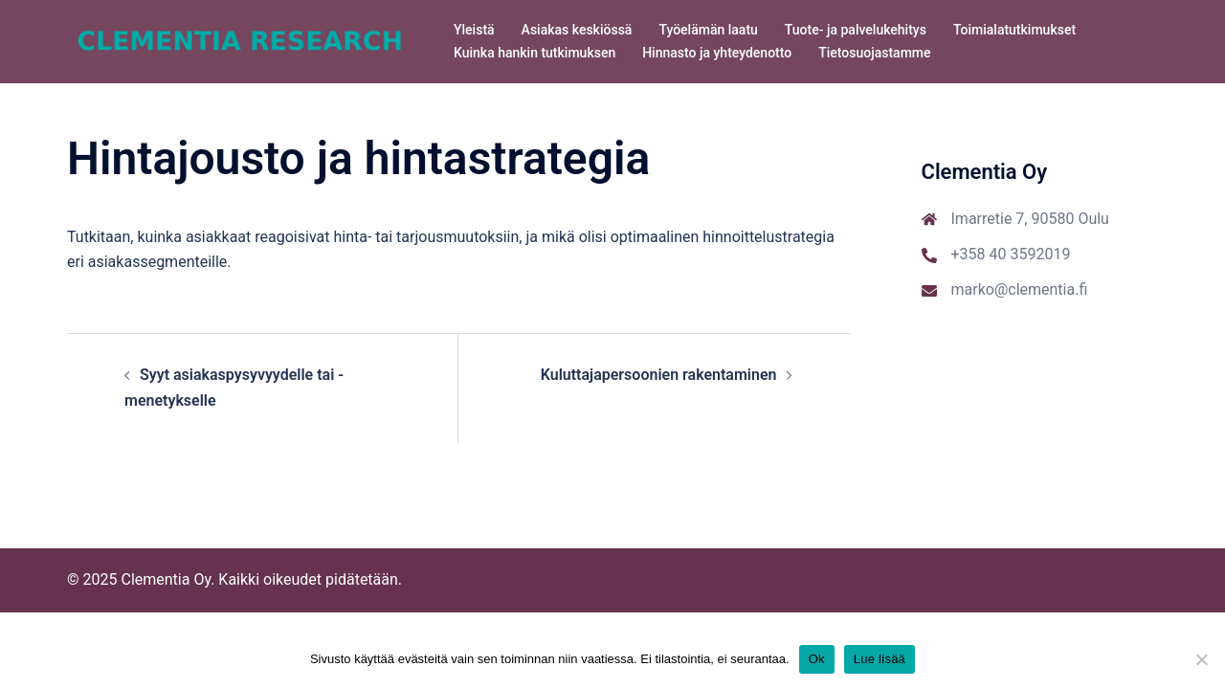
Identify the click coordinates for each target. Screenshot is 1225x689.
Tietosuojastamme (874, 52)
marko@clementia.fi (1019, 289)
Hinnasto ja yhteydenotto (716, 52)
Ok (817, 659)
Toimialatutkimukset (1014, 29)
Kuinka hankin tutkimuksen (534, 52)
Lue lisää (879, 659)
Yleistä (474, 29)
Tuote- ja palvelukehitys (855, 29)
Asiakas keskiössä (577, 29)
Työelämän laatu (707, 29)
